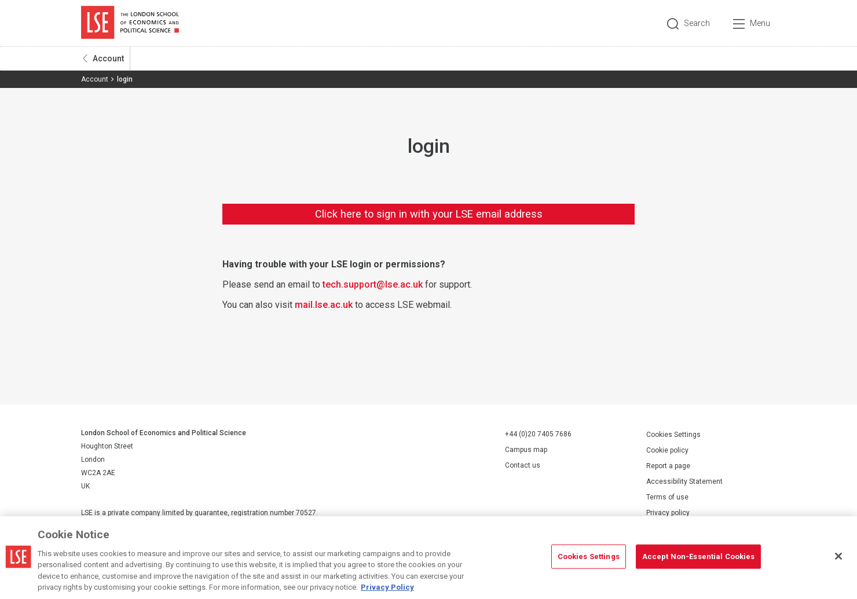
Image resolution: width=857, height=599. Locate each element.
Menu (760, 23)
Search (697, 23)
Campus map (526, 450)
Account (108, 58)
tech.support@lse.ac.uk (373, 284)
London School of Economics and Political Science (130, 23)
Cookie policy (667, 450)
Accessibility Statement (684, 481)
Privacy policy (668, 513)
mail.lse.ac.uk (324, 304)
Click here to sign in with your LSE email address (429, 214)
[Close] (838, 556)
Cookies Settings (673, 435)
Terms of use (667, 497)
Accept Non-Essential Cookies (698, 556)
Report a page (668, 466)
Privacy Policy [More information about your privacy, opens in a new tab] (387, 587)
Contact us (522, 465)
